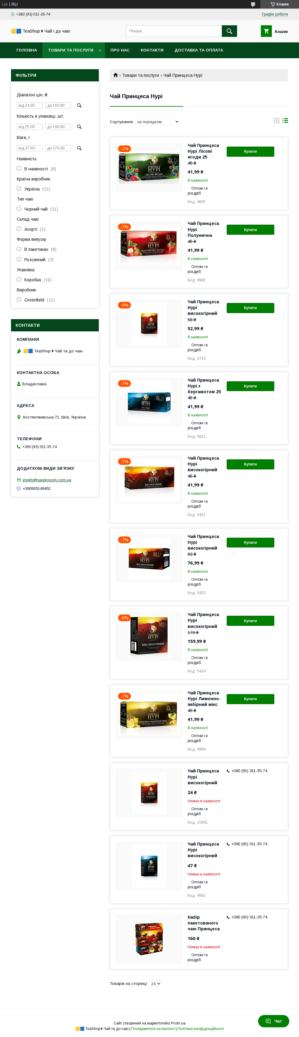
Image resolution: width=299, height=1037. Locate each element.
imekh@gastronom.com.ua (47, 480)
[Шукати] (229, 31)
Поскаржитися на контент (153, 1029)
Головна (26, 50)
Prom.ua (178, 1023)
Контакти (152, 50)
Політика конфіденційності (201, 1029)
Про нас (120, 50)
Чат (273, 1021)
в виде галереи (276, 122)
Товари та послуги (70, 50)
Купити (250, 151)
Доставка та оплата (199, 50)
